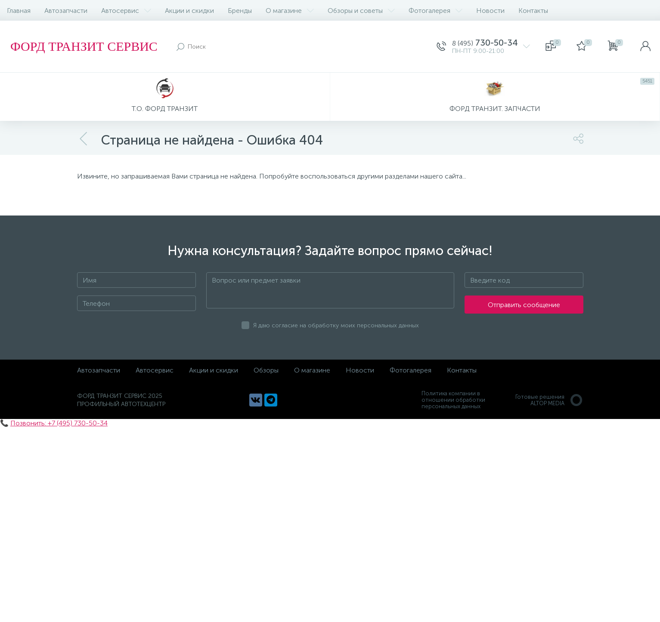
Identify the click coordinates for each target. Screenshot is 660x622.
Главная (19, 10)
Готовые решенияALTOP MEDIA (549, 400)
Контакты (533, 10)
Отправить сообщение (524, 305)
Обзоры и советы (361, 10)
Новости (490, 10)
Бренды (240, 10)
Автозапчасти (65, 10)
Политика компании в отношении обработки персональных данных (453, 400)
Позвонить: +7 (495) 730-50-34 (59, 423)
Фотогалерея (435, 10)
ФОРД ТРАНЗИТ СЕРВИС (84, 46)
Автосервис (126, 10)
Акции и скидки (189, 10)
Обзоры (266, 370)
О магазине (290, 10)
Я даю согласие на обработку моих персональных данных (336, 325)
